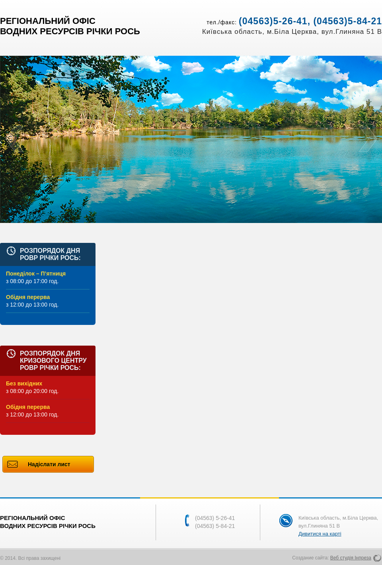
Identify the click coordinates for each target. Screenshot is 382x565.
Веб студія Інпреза (350, 558)
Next (368, 139)
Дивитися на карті (319, 534)
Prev (14, 139)
